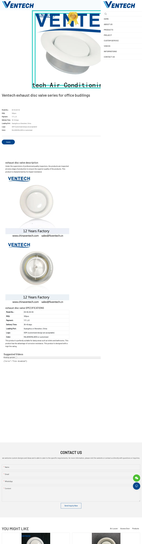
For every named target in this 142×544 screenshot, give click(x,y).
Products (135, 529)
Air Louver (114, 529)
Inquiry (8, 142)
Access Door (125, 529)
